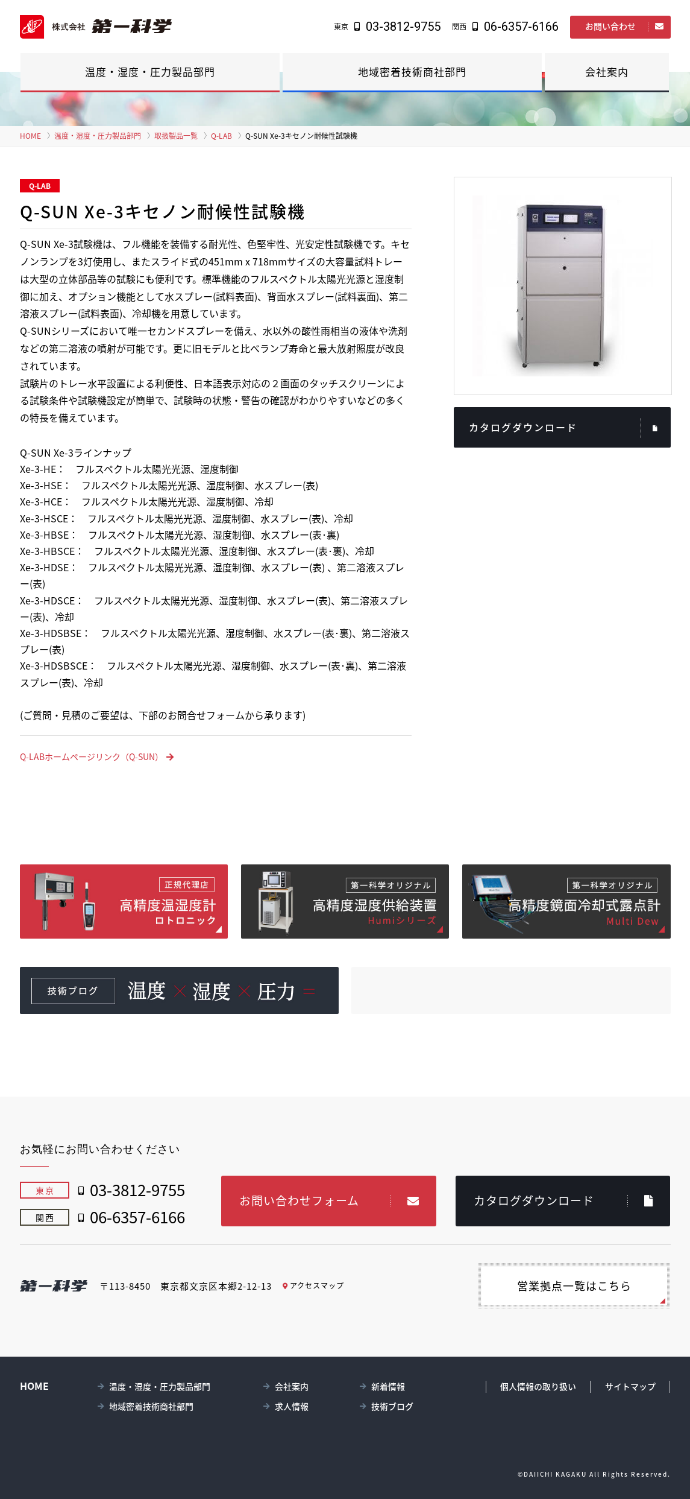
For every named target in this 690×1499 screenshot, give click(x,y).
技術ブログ (392, 1406)
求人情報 (292, 1406)
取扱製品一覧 (176, 135)
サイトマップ (630, 1386)
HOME (30, 135)
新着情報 (388, 1386)
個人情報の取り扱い (538, 1386)
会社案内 (607, 71)
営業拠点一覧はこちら (571, 1285)
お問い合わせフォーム (329, 1200)
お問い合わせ (625, 26)
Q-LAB (221, 135)
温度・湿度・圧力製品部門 (150, 71)
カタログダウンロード (564, 427)
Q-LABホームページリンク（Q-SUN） (97, 756)
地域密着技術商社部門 (412, 71)
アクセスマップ (314, 1285)
